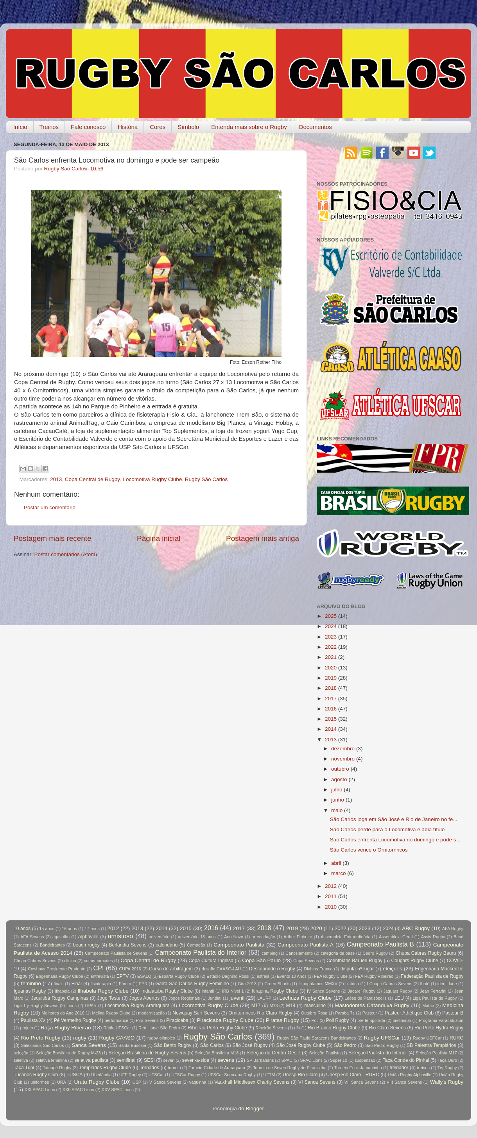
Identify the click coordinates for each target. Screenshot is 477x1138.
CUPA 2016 (130, 968)
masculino (315, 1005)
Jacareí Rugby (361, 991)
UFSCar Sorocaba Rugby (232, 1074)
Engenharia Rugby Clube (59, 976)
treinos (423, 1067)
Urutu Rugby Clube (97, 1082)
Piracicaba (177, 1020)
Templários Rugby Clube (105, 1067)
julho (337, 790)
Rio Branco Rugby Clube (334, 1028)
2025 (331, 616)
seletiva (21, 1060)
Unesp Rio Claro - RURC (352, 1074)
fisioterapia (101, 983)
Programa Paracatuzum (441, 1020)
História (128, 126)
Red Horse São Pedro (159, 1027)
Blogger (255, 1108)
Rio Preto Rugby (40, 1038)
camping (270, 953)
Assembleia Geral (395, 936)
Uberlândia (101, 1074)
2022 (331, 647)
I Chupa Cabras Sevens (389, 983)
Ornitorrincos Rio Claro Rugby (260, 1013)
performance (117, 1020)
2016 (331, 709)
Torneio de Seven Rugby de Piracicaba (289, 1067)
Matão (428, 1005)
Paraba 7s (345, 1013)
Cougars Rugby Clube (414, 960)
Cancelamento (299, 953)
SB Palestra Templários (431, 1045)
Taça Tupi (24, 1067)
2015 (331, 719)
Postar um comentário (49, 507)
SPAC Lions (311, 1060)
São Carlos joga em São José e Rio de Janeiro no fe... (393, 819)
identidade (447, 983)
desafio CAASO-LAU (221, 968)
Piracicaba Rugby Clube (225, 1020)
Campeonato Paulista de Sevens (116, 953)
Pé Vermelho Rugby (75, 1020)
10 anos (22, 928)
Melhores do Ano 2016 (62, 1013)
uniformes (39, 1082)
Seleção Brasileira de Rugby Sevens (147, 1053)
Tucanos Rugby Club (36, 1074)
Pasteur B (452, 1013)
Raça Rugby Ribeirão (66, 1028)
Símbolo (188, 126)
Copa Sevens (306, 960)
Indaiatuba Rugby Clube (167, 991)
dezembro (343, 749)
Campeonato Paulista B (380, 944)
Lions (71, 1005)
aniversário (159, 936)
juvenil (237, 998)
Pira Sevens (147, 1020)
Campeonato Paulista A (306, 945)
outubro (340, 769)
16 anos (69, 928)
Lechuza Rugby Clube (305, 998)
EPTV (123, 976)
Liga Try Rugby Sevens (36, 1005)
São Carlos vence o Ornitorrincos (369, 850)
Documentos (315, 126)
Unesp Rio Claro (300, 1074)
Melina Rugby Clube (111, 1013)
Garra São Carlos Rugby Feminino (192, 983)
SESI (149, 1060)
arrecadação (263, 936)
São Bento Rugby (173, 1045)
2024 (331, 626)
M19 (290, 1005)
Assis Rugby (433, 936)
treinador (399, 1067)
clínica (70, 960)
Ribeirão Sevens (271, 1027)
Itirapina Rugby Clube (275, 991)
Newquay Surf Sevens (196, 1013)
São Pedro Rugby (382, 1045)
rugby (79, 1038)
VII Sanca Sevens (361, 1082)
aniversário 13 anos (197, 936)
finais (58, 983)
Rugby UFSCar (382, 1038)
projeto (26, 1027)
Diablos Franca (318, 968)
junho (337, 800)
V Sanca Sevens (165, 1082)
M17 (256, 1005)
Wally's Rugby (446, 1082)
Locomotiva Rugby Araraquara (137, 1005)
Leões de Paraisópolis (365, 998)
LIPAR (91, 1005)
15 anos (46, 928)
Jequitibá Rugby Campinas (59, 998)
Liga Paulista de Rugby (434, 998)
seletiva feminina (51, 1060)
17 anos (92, 928)
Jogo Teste (108, 998)
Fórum (125, 983)
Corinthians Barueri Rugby (354, 960)
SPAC (287, 1060)
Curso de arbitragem (171, 969)
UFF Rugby (130, 1074)
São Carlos (212, 1045)
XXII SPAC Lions (78, 1089)
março (338, 873)
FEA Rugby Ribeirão (374, 976)
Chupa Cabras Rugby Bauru (426, 953)
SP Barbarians (260, 1060)
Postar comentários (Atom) (65, 554)
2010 (331, 907)
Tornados (149, 1067)
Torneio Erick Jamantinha (358, 1067)
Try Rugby (447, 1067)
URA (61, 1082)
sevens (226, 1060)
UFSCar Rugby (185, 1074)
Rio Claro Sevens (387, 1028)
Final (77, 983)
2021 (331, 657)
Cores (157, 126)
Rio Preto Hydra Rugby (438, 1028)
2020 (331, 668)
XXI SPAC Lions (40, 1089)
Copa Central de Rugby (92, 479)
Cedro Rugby (375, 953)
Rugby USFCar (427, 1038)
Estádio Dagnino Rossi (227, 976)
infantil (208, 991)
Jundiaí (215, 998)
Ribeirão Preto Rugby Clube (217, 1028)
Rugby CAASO (117, 1038)
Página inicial (158, 538)
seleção (21, 1052)
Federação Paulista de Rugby (432, 976)
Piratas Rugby (282, 1020)
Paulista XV (33, 1020)
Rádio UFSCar (117, 1027)
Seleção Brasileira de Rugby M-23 (68, 1052)
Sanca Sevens (89, 1045)
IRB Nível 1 (233, 991)
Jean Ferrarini (433, 991)
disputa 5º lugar (357, 969)
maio (337, 810)
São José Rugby (249, 1045)
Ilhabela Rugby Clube (103, 991)
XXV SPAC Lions (118, 1089)
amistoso (120, 935)
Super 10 (338, 1060)
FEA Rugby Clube (331, 976)
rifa (297, 1027)
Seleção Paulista (325, 1052)
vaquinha (197, 1082)
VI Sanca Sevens (316, 1082)
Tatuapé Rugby (57, 1067)
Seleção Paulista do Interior (377, 1053)
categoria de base (338, 953)
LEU (399, 998)
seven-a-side (195, 1060)
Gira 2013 (247, 983)
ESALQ (144, 976)
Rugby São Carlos (206, 479)
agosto (339, 779)
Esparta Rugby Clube (179, 976)
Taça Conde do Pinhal (406, 1060)
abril (336, 863)
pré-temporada (371, 1020)
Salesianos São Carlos (42, 1045)
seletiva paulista (91, 1060)
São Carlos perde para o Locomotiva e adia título (387, 829)
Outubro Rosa (314, 1013)
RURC (456, 1038)
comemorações (98, 960)
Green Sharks (277, 983)
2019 (331, 678)
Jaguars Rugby (397, 991)
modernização (151, 1013)
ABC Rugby (416, 928)
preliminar (402, 1020)
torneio (174, 1067)
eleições (392, 969)
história (352, 983)
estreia (263, 976)
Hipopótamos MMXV (317, 983)
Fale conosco (88, 126)
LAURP (264, 998)
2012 (331, 886)
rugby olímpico (161, 1038)
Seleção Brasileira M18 (217, 1052)
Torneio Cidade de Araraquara (216, 1067)
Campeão (196, 945)
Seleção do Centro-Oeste (273, 1053)
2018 (331, 688)
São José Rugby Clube (300, 1045)
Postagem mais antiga (262, 538)
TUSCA (74, 1074)
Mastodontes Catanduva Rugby (372, 1005)
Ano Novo (233, 936)
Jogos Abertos (144, 998)
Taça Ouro (447, 1060)
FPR (143, 983)
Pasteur (369, 1013)
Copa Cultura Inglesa (210, 960)
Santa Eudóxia (132, 1045)
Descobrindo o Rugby (272, 969)
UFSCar (156, 1074)
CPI (98, 968)
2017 (331, 698)
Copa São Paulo (261, 960)
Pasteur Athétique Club (409, 1013)
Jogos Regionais (184, 998)
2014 (331, 729)
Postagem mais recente (52, 538)
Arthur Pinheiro (297, 936)
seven (168, 1060)
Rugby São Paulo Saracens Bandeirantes (316, 1038)
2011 (331, 896)
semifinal (126, 1060)
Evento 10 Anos (292, 976)
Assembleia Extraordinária (345, 936)
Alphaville (88, 936)
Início (20, 126)
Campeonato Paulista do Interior (200, 952)
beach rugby (86, 945)
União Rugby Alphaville (409, 1074)
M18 (274, 1005)
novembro (343, 759)
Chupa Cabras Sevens (35, 960)
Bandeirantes (52, 945)
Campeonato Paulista (238, 945)
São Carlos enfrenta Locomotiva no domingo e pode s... (395, 840)
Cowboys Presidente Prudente (56, 968)
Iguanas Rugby (30, 991)
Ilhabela (62, 991)
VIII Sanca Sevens (404, 1082)
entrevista (100, 976)
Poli (314, 1020)
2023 (331, 637)
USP (137, 1082)
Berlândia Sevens (127, 945)
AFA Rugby (452, 928)
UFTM (269, 1074)
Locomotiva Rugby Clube (152, 479)
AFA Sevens (32, 936)
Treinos (49, 126)
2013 (56, 479)
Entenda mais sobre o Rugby (249, 126)
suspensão (365, 1060)
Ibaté (425, 983)
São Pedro (345, 1045)
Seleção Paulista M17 (436, 1052)
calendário (167, 945)
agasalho (61, 936)
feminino (31, 983)
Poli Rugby (337, 1020)
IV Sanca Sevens (323, 991)
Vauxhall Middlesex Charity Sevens (251, 1082)
